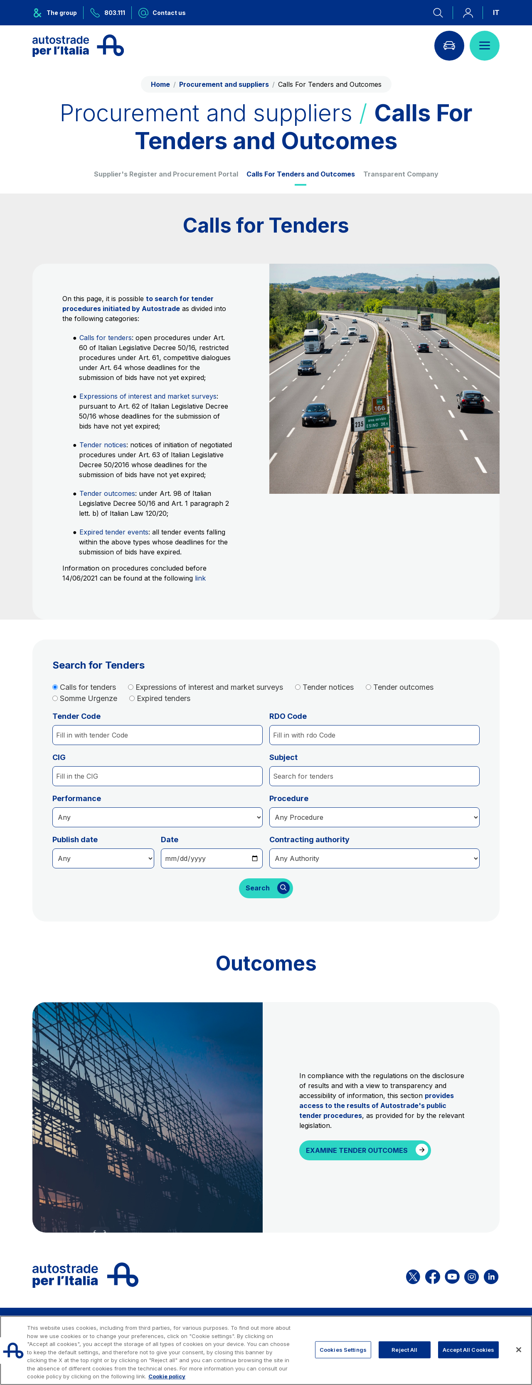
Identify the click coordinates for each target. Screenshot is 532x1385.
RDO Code (288, 716)
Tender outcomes (107, 493)
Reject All (404, 1349)
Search (258, 888)
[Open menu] (485, 46)
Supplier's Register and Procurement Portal (166, 174)
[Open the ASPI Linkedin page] (491, 1275)
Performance (76, 798)
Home (160, 84)
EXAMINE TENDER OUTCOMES (357, 1150)
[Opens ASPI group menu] (58, 12)
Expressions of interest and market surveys (148, 396)
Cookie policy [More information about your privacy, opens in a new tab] (166, 1376)
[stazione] (374, 858)
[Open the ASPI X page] (413, 1275)
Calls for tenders (105, 337)
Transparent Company (400, 174)
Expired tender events (113, 532)
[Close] (519, 1350)
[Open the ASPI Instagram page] (471, 1275)
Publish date (75, 839)
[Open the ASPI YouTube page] (452, 1275)
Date (169, 839)
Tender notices (102, 445)
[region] (266, 1350)
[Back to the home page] (78, 45)
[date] (103, 858)
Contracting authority (309, 839)
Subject (283, 757)
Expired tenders (163, 698)
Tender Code (76, 716)
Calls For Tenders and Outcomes (300, 174)
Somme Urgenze (88, 698)
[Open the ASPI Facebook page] (432, 1275)
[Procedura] (157, 817)
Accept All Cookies (468, 1349)
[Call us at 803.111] (108, 12)
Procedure (288, 798)
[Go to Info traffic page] (449, 46)
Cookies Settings (343, 1349)
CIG (59, 757)
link (200, 578)
